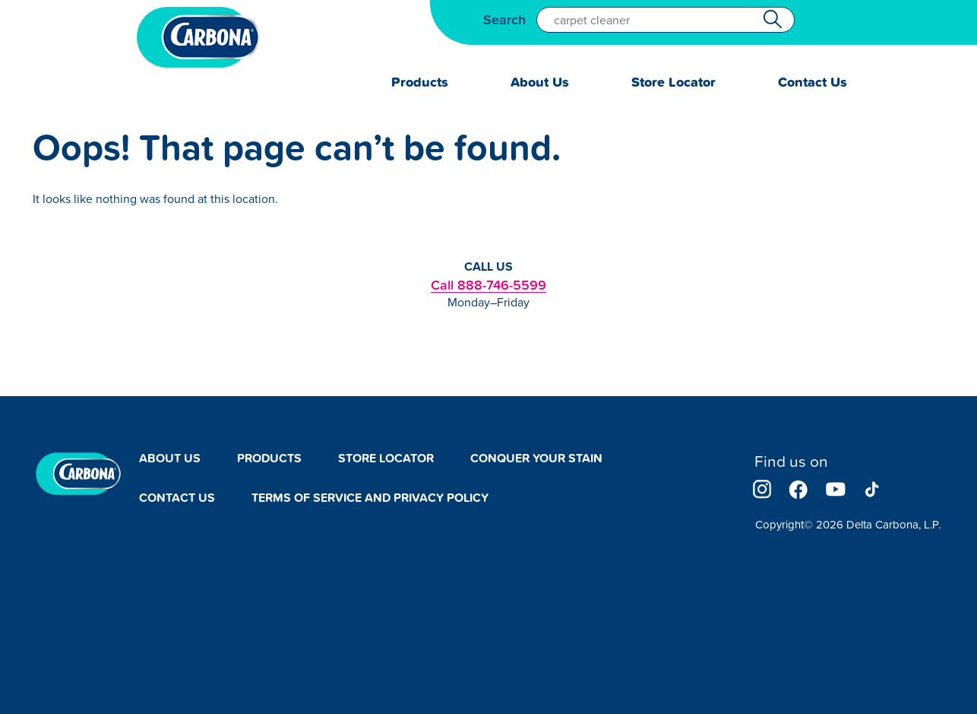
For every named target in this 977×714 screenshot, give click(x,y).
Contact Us (812, 81)
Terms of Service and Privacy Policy (369, 497)
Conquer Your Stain (536, 458)
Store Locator (673, 81)
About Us (540, 81)
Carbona (198, 37)
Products (419, 81)
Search (504, 19)
